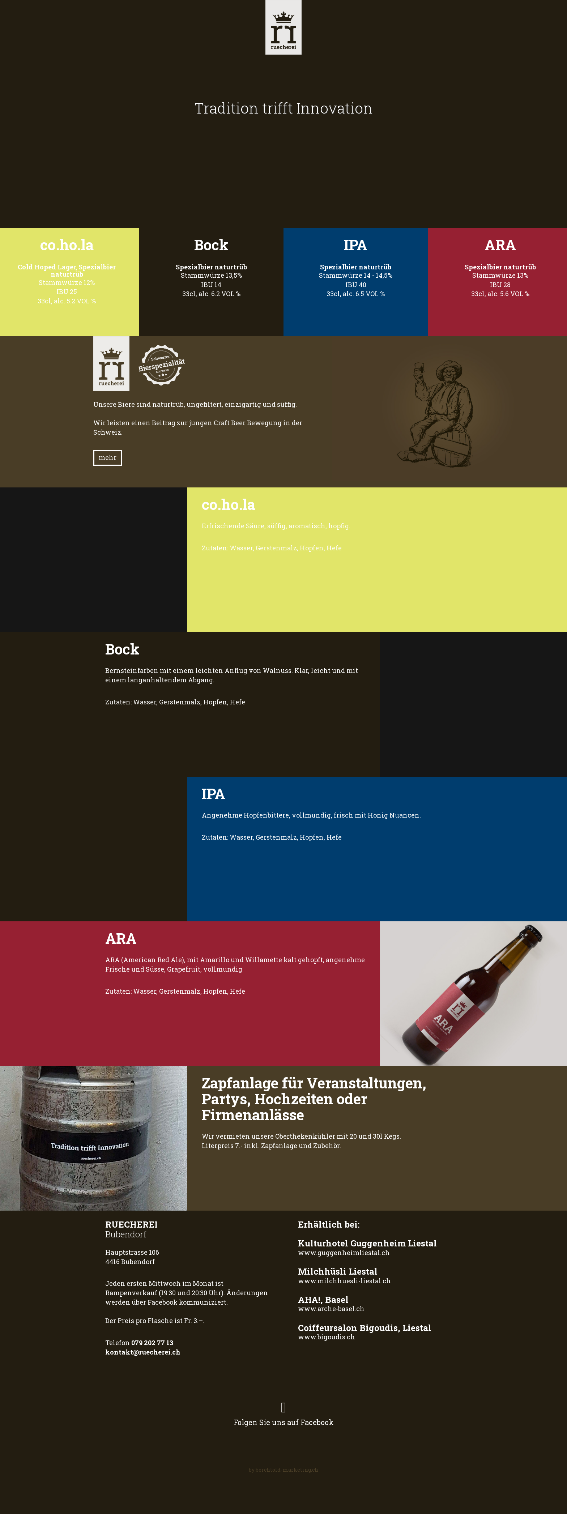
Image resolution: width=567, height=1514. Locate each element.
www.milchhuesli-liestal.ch (344, 1280)
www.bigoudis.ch (326, 1336)
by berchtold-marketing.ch (283, 1469)
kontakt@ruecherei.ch (142, 1352)
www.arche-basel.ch (331, 1308)
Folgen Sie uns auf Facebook (284, 1411)
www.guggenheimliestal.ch (344, 1252)
